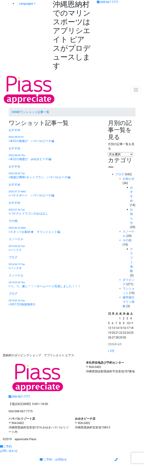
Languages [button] (26, 3)
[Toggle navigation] (136, 89)
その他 (127, 240)
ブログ (119, 174)
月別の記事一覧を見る (121, 146)
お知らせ (128, 178)
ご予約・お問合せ (53, 459)
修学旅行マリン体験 (128, 302)
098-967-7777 (107, 2)
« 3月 (111, 351)
